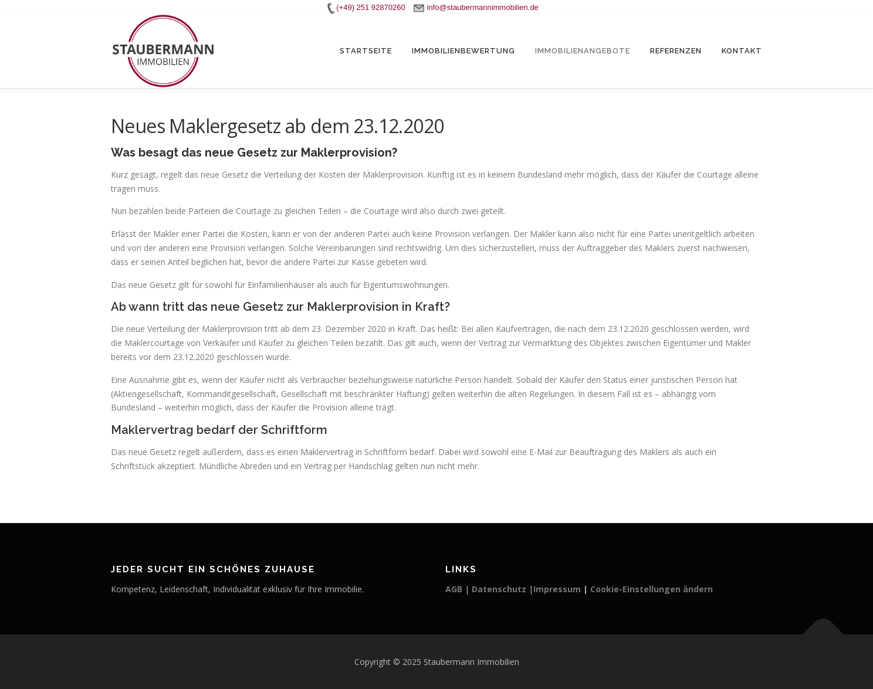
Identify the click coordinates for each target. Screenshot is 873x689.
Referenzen (676, 50)
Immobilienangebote (582, 50)
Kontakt (742, 50)
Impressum (557, 589)
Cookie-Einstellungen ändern (651, 589)
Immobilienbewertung (463, 50)
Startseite (366, 50)
